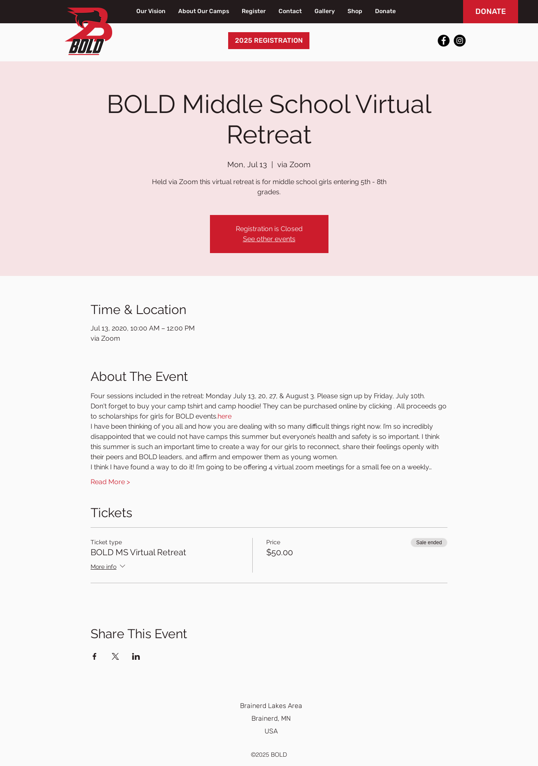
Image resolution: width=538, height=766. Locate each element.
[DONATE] (490, 11)
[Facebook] (444, 41)
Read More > (110, 482)
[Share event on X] (115, 656)
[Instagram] (460, 41)
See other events (269, 239)
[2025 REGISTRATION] (268, 40)
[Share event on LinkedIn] (136, 656)
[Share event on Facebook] (95, 656)
